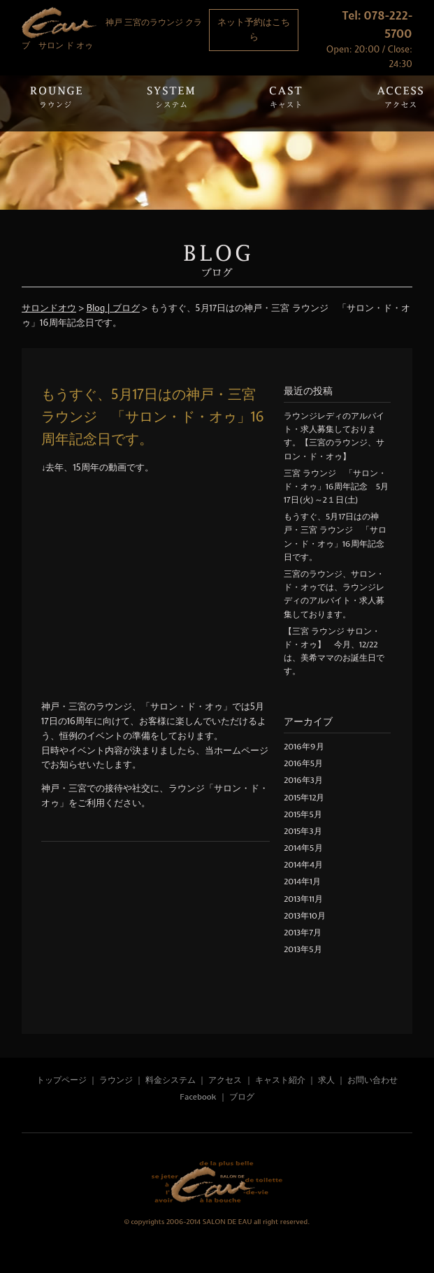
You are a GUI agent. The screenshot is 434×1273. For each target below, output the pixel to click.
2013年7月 (302, 932)
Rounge (56, 103)
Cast (285, 103)
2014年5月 (303, 848)
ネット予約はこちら (253, 29)
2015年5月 (303, 814)
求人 (326, 1080)
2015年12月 (304, 797)
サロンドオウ (49, 308)
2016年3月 (303, 780)
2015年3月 (303, 831)
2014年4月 (303, 864)
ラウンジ (116, 1080)
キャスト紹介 (280, 1080)
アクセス (226, 1080)
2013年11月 (303, 899)
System (170, 103)
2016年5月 (303, 763)
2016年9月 (304, 746)
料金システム (170, 1080)
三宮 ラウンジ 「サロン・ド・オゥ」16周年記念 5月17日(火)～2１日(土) (336, 486)
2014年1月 (302, 881)
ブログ (241, 1096)
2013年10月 (305, 915)
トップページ (61, 1080)
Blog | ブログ (113, 308)
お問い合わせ (372, 1080)
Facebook (198, 1096)
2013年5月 (303, 949)
